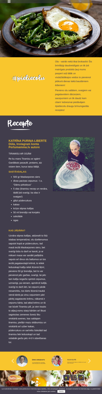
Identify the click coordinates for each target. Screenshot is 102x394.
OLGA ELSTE (71, 360)
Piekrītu (61, 391)
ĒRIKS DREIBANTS (38, 360)
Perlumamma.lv (19, 147)
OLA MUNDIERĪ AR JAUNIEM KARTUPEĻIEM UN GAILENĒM (38, 363)
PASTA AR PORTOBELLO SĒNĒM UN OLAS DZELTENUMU (76, 363)
